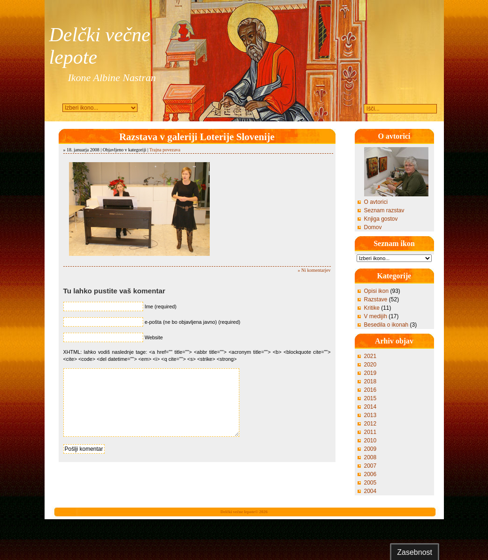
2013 (370, 415)
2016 (370, 390)
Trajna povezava (164, 149)
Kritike (372, 308)
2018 (370, 381)
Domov (373, 227)
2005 (370, 482)
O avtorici (376, 202)
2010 (370, 440)
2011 (370, 432)
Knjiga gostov (381, 219)
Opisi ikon (376, 291)
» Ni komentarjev (314, 270)
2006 (370, 474)
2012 (370, 423)
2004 (370, 491)
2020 (370, 364)
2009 (370, 449)
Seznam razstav (384, 210)
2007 (370, 466)
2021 (370, 356)
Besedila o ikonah (386, 324)
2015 (370, 398)
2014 (370, 406)
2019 (370, 373)
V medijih (375, 316)
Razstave (376, 299)
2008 (370, 457)
